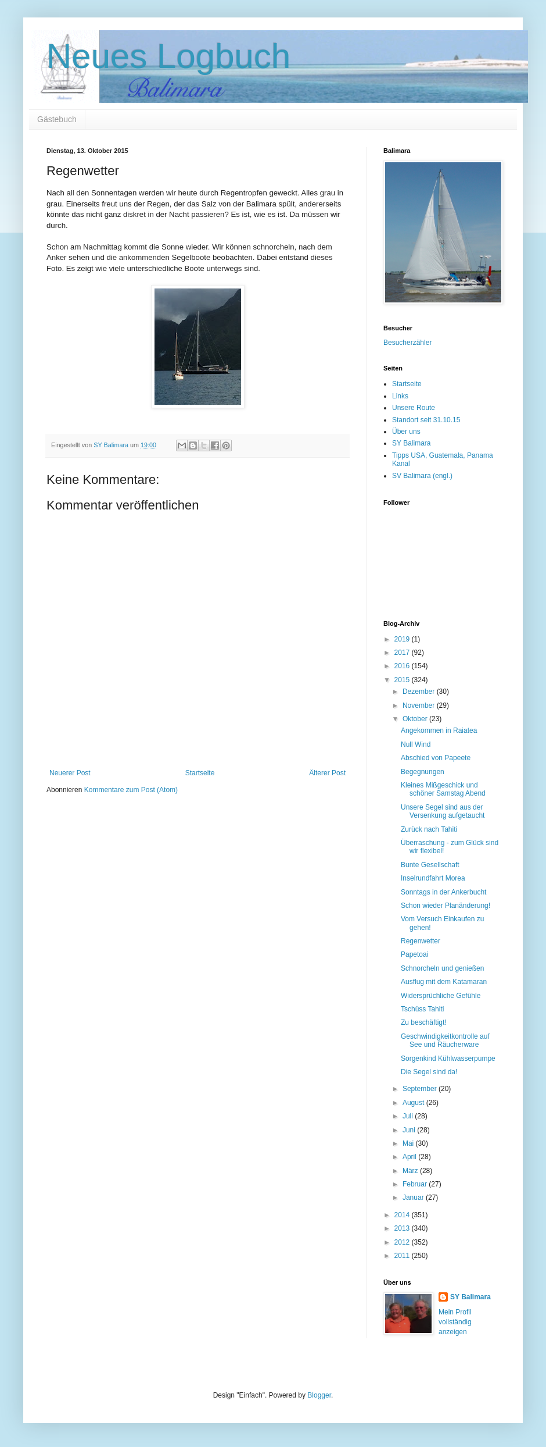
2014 (403, 1215)
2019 (403, 639)
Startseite (200, 773)
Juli (409, 1116)
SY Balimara (411, 443)
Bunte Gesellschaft (430, 865)
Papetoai (414, 954)
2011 (403, 1256)
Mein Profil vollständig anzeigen (455, 1322)
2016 (403, 666)
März (411, 1171)
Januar (414, 1197)
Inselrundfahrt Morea (433, 878)
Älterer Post (327, 773)
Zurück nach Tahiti (429, 829)
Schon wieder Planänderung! (445, 905)
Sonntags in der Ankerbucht (443, 892)
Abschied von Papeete (435, 758)
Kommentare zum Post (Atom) (131, 790)
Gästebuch (57, 119)
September (421, 1089)
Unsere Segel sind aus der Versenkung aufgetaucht (442, 811)
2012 (403, 1242)
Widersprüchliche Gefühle (440, 996)
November (420, 705)
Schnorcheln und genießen (442, 968)
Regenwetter (420, 941)
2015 (403, 680)
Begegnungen (422, 772)
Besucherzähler (407, 342)
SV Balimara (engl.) (422, 476)
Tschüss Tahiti (422, 1009)
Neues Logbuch (168, 56)
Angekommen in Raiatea (439, 730)
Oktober (416, 719)
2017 (403, 652)
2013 (403, 1228)
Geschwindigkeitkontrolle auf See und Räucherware (445, 1040)
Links (400, 396)
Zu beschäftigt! (424, 1022)
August (414, 1103)
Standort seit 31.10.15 (426, 420)
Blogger (319, 1395)
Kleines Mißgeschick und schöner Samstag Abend (443, 789)
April (410, 1157)
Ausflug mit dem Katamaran (444, 982)
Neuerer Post (70, 773)
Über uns (406, 431)
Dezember (420, 691)
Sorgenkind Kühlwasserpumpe (448, 1058)
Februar (416, 1184)
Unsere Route (413, 408)
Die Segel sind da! (429, 1072)
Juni (410, 1130)
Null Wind (415, 744)
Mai (409, 1143)
